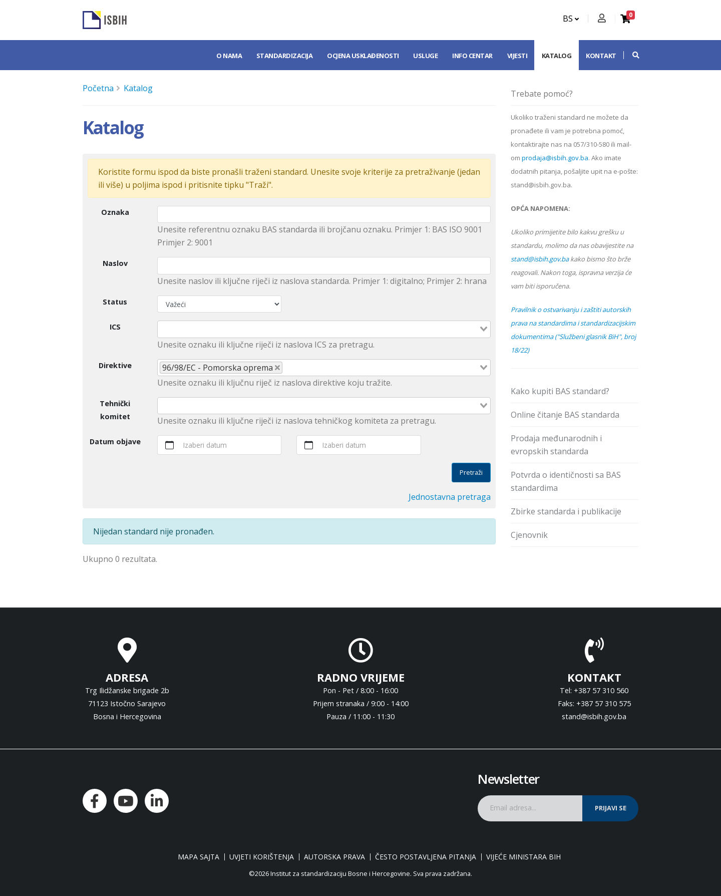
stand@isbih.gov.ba (540, 258)
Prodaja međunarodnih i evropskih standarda (556, 445)
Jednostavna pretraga (450, 496)
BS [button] (571, 18)
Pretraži (471, 472)
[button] (630, 55)
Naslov (115, 263)
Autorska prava (334, 856)
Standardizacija (284, 55)
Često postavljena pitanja (425, 856)
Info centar (472, 55)
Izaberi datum (205, 445)
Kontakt (601, 55)
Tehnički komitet (115, 410)
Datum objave (115, 441)
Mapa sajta (198, 856)
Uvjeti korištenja (261, 856)
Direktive (115, 365)
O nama (229, 55)
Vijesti (517, 55)
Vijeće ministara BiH (523, 856)
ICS (115, 327)
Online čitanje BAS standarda (565, 414)
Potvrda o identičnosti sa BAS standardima (566, 481)
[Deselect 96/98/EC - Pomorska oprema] (277, 367)
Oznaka (115, 212)
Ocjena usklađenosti (363, 55)
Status (115, 302)
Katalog (557, 55)
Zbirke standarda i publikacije (566, 511)
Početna (98, 88)
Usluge (425, 55)
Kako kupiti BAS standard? (560, 391)
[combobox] (324, 329)
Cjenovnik (529, 534)
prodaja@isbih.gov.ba (555, 157)
